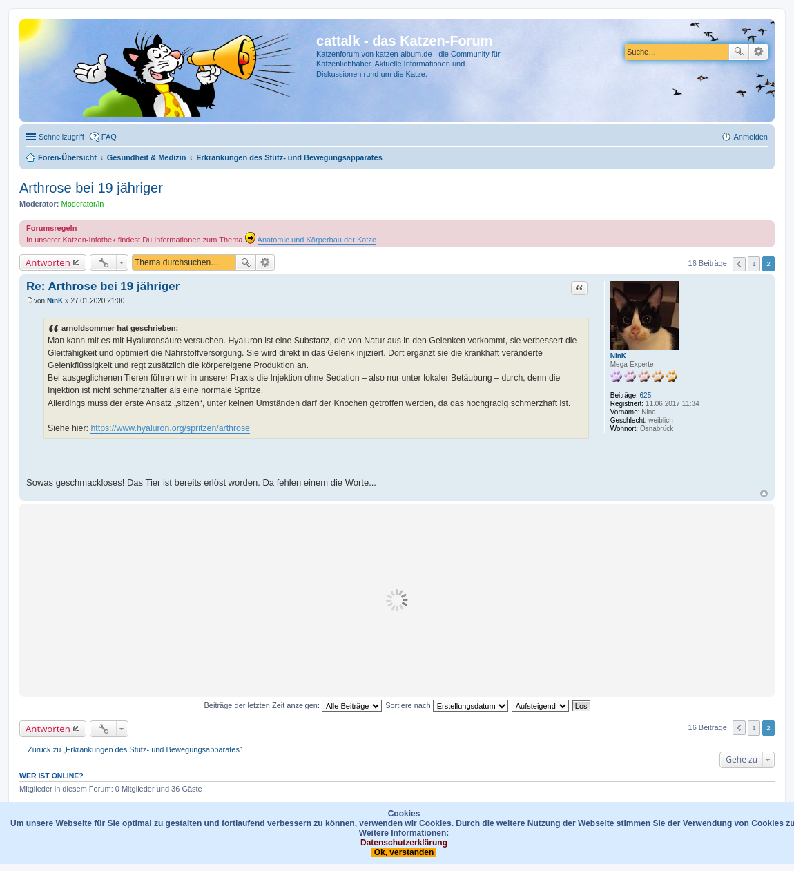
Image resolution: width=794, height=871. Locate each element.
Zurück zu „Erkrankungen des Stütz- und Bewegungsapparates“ (135, 749)
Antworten (48, 262)
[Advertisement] (397, 600)
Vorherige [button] (739, 264)
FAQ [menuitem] (109, 137)
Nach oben (764, 493)
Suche (738, 52)
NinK (618, 356)
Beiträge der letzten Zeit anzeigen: (293, 705)
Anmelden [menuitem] (750, 137)
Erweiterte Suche (758, 52)
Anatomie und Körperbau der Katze (317, 240)
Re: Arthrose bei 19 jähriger (103, 286)
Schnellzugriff (61, 137)
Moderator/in (82, 204)
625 (646, 395)
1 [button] (754, 263)
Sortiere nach (446, 705)
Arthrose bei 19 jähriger (91, 187)
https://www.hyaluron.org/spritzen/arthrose (170, 428)
